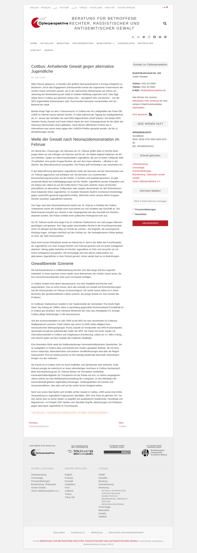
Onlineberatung (83, 43)
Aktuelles (47, 43)
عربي (55, 8)
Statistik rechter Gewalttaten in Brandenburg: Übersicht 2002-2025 (115, 497)
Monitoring (104, 43)
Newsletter (141, 214)
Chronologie (126, 43)
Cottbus (82, 412)
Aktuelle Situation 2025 (114, 491)
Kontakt (35, 50)
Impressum (97, 533)
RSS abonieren (142, 114)
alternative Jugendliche (61, 412)
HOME (33, 43)
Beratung (63, 43)
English (34, 8)
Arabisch (69, 491)
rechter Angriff (97, 412)
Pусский (64, 8)
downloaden (139, 107)
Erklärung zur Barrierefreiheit (126, 533)
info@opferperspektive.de (153, 90)
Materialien (145, 43)
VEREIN (48, 50)
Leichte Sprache (126, 8)
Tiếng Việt (110, 8)
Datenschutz (78, 533)
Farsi (67, 487)
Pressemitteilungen (142, 171)
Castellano (96, 8)
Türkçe (83, 8)
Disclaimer (59, 533)
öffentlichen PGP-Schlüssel (146, 101)
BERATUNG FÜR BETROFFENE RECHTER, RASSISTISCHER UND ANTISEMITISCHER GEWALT (104, 23)
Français (45, 8)
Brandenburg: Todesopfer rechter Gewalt (43, 486)
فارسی (74, 8)
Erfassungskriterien (113, 504)
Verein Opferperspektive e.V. (147, 181)
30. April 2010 (38, 77)
